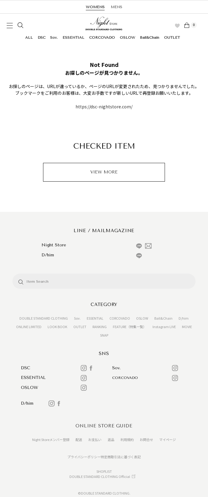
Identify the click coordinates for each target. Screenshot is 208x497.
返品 (111, 439)
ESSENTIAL (73, 37)
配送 (78, 439)
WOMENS (95, 7)
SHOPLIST (104, 471)
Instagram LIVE (164, 326)
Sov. (54, 37)
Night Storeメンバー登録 (50, 439)
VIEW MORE (104, 172)
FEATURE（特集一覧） (129, 326)
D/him (184, 318)
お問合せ (146, 439)
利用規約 (127, 439)
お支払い (95, 439)
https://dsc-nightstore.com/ (104, 107)
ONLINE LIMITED (29, 326)
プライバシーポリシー (84, 456)
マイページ (167, 439)
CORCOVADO (102, 37)
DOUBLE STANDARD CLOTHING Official (99, 476)
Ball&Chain (149, 37)
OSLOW (127, 37)
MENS (116, 7)
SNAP (104, 335)
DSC (41, 37)
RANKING (99, 326)
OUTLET (172, 37)
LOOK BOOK (57, 326)
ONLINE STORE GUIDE (104, 426)
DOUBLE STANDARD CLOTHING (43, 318)
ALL (29, 37)
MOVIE (187, 326)
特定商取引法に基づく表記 (121, 456)
